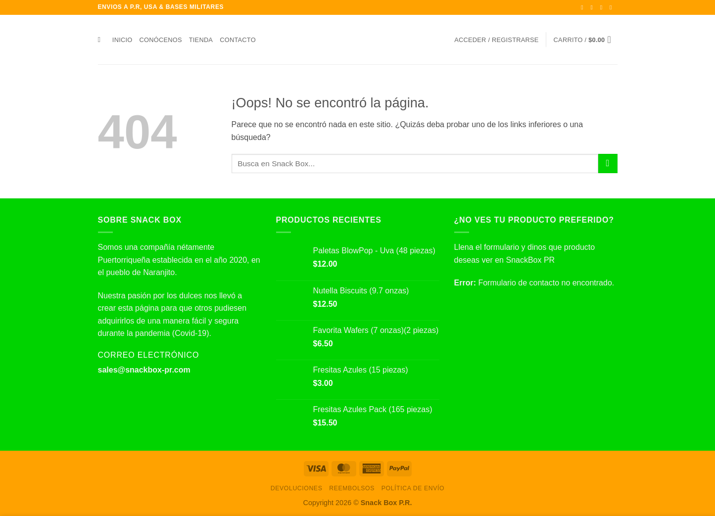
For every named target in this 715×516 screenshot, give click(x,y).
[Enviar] (608, 163)
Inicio (122, 40)
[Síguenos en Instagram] (594, 7)
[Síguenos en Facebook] (584, 7)
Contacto (238, 40)
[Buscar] (101, 39)
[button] (496, 40)
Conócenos (161, 40)
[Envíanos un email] (613, 7)
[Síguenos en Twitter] (603, 7)
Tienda (201, 40)
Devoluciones (297, 488)
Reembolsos (352, 488)
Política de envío (412, 488)
